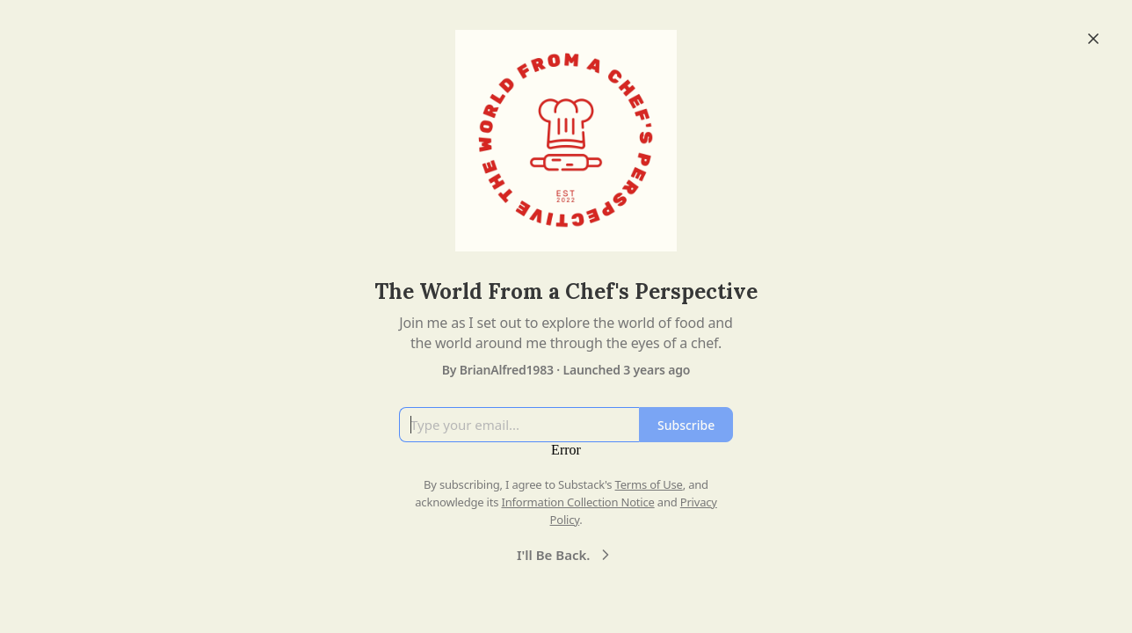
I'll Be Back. (565, 555)
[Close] (1093, 38)
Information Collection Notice (577, 502)
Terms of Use (649, 484)
